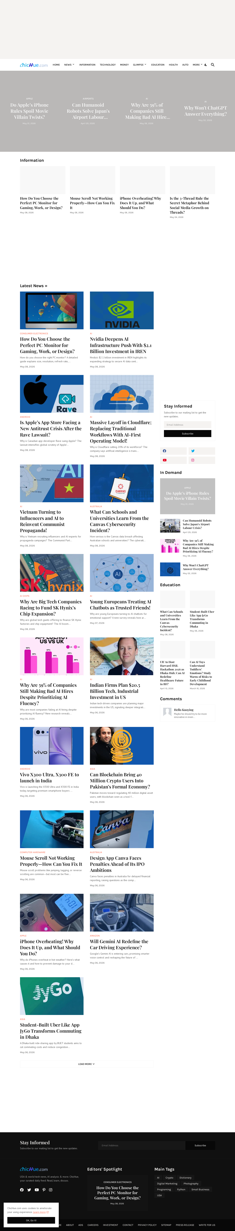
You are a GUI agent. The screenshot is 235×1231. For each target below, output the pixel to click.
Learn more (39, 1212)
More (196, 64)
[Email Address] (187, 424)
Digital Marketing (167, 1183)
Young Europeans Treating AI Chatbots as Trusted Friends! (120, 604)
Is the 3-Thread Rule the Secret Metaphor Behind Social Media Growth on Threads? (189, 205)
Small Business (200, 1189)
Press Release (185, 1225)
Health (173, 64)
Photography (191, 1183)
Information (87, 64)
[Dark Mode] (206, 65)
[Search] (212, 65)
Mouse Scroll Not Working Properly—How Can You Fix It (92, 203)
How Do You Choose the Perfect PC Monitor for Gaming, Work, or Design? (41, 203)
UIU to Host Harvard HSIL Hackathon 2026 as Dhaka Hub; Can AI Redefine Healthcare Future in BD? (172, 673)
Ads (80, 1225)
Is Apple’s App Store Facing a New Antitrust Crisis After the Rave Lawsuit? (51, 428)
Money (124, 64)
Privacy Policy (147, 1225)
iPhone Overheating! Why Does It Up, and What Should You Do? (140, 203)
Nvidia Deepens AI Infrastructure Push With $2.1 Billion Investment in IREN (120, 345)
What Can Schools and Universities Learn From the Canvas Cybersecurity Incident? (119, 521)
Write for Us (207, 1225)
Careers (93, 1225)
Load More (85, 1064)
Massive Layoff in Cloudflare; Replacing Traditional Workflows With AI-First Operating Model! (120, 431)
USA (159, 1195)
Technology (108, 64)
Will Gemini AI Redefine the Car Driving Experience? (119, 944)
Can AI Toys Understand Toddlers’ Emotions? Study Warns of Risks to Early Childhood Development (201, 673)
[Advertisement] (117, 29)
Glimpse (138, 64)
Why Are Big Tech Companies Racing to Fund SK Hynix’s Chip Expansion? (51, 607)
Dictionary (185, 1177)
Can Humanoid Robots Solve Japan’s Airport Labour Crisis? (197, 524)
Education (157, 64)
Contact (128, 1225)
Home (56, 64)
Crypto (169, 1177)
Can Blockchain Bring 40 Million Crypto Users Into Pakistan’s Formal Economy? (120, 780)
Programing (164, 1189)
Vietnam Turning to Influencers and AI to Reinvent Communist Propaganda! (42, 521)
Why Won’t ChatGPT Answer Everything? (196, 567)
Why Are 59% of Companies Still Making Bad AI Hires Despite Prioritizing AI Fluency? (48, 694)
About (70, 1225)
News (68, 64)
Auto (185, 64)
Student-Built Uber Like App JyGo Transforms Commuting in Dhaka (51, 1031)
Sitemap (166, 1225)
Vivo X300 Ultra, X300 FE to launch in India (49, 777)
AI (158, 1177)
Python (181, 1189)
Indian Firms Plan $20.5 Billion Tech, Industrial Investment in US (115, 691)
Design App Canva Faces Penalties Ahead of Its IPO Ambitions (117, 864)
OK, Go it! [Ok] (31, 1220)
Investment (110, 1225)
